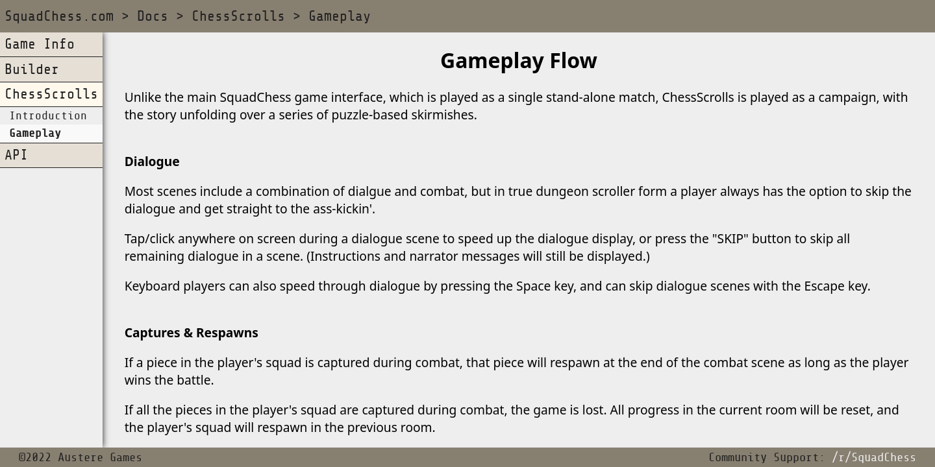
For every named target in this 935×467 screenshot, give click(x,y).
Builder (32, 69)
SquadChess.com (59, 16)
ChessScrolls (238, 16)
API (16, 155)
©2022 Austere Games (80, 457)
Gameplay (339, 16)
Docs (152, 16)
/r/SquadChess (874, 457)
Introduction (48, 116)
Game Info (40, 44)
